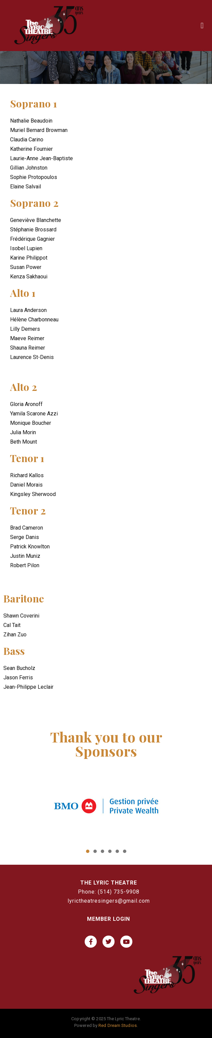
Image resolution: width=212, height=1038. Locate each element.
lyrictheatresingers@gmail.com (109, 901)
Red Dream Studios (117, 1025)
